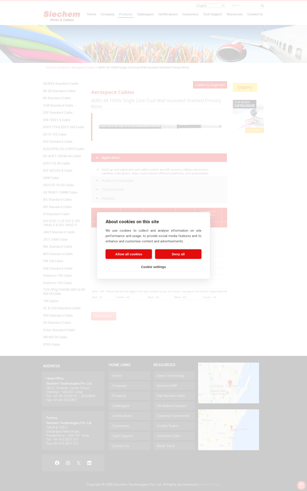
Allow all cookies (128, 254)
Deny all (178, 254)
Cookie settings (153, 267)
